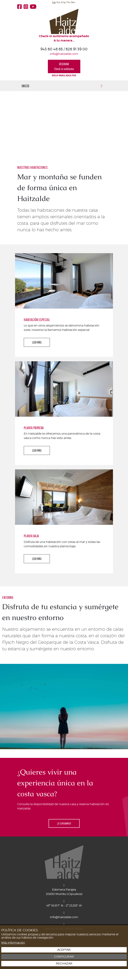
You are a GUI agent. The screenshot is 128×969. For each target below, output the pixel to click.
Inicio (25, 85)
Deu (73, 2)
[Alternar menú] (101, 86)
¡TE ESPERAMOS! (64, 823)
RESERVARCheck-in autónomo (64, 66)
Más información (13, 942)
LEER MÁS (37, 342)
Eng (63, 2)
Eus (58, 2)
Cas (54, 2)
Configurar (64, 956)
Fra (68, 2)
